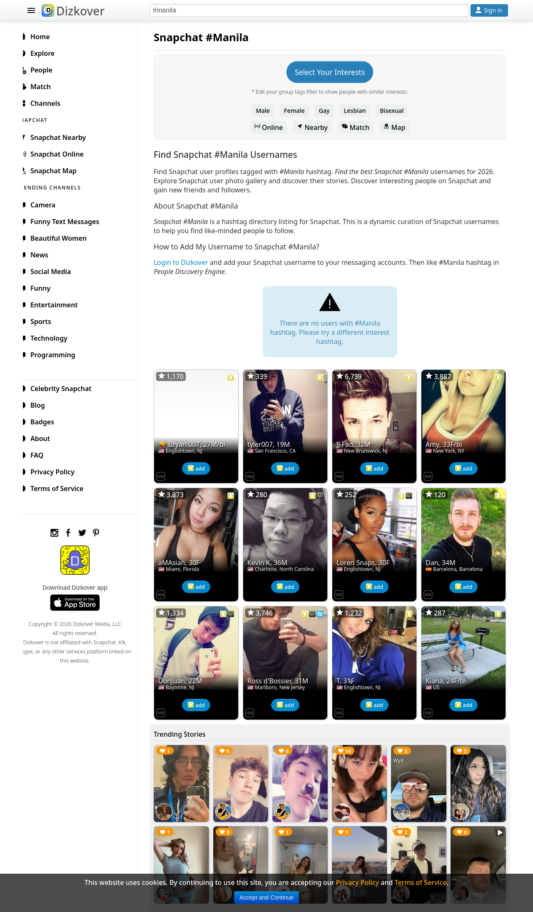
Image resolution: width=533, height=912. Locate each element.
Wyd (401, 755)
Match (359, 127)
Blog (41, 404)
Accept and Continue (266, 897)
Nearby (315, 127)
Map (397, 127)
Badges (46, 420)
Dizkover (73, 11)
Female (297, 111)
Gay (327, 111)
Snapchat (185, 37)
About (44, 437)
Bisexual (395, 111)
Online (272, 127)
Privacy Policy (56, 470)
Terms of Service (61, 487)
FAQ (41, 453)
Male (266, 111)
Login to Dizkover (187, 262)
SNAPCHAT (42, 118)
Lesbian (358, 111)
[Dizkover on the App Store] (167, 473)
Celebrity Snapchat (65, 387)
